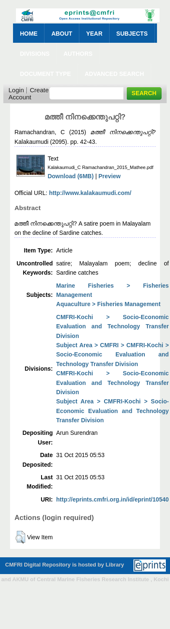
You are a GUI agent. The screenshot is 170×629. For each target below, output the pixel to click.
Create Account (28, 93)
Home (28, 33)
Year (94, 33)
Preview (110, 176)
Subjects (132, 33)
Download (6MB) (70, 176)
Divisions (35, 53)
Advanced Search (114, 73)
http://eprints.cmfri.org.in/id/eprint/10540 (112, 499)
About (61, 33)
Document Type (45, 73)
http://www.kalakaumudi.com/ (90, 193)
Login (16, 90)
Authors (77, 53)
